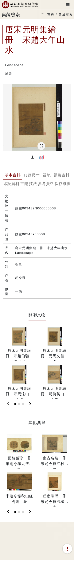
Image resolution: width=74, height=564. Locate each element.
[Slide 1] (15, 404)
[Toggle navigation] (67, 5)
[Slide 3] (23, 404)
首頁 (50, 14)
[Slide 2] (19, 404)
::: (43, 14)
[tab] (12, 175)
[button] (32, 157)
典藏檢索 (65, 14)
